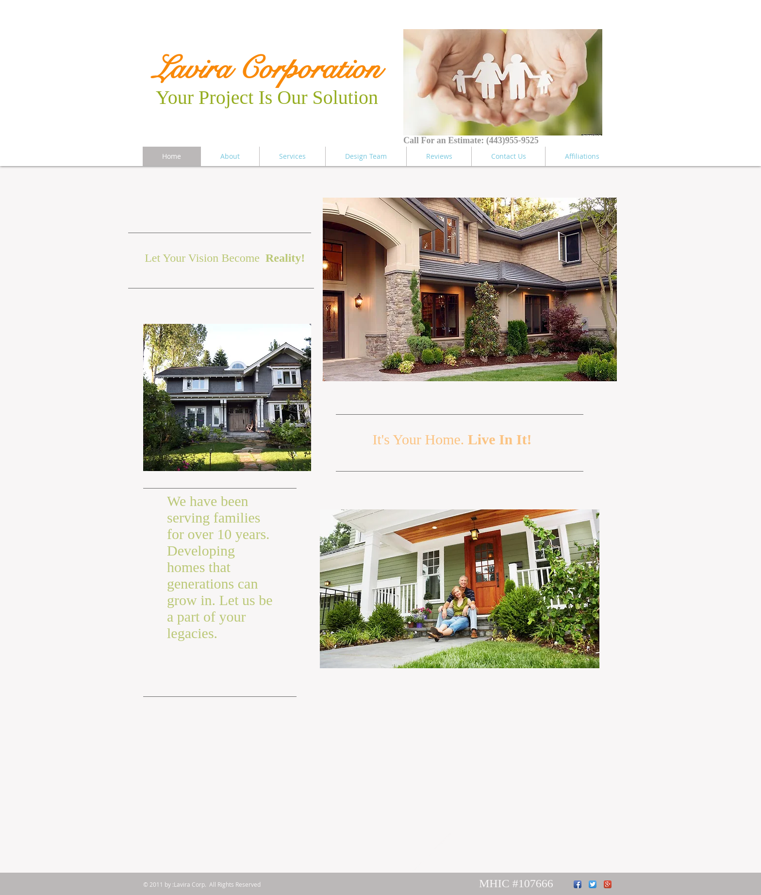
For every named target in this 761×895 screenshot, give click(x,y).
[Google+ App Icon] (608, 884)
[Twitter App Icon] (592, 884)
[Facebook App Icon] (577, 884)
